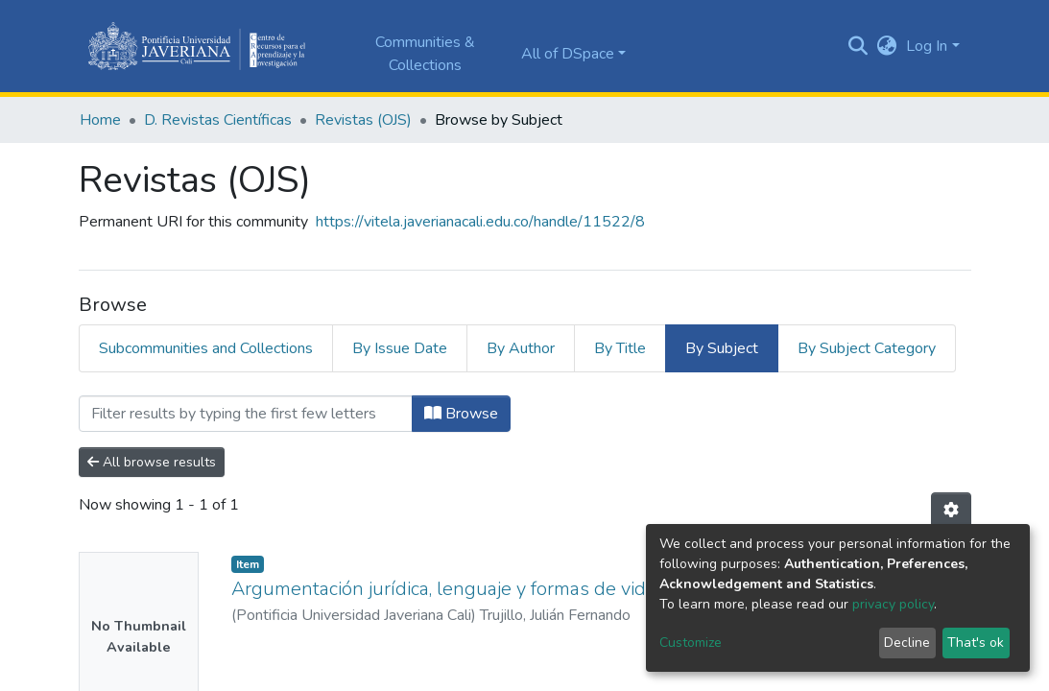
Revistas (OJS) (363, 120)
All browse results (151, 462)
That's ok (975, 642)
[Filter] (246, 413)
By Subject (721, 348)
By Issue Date (399, 348)
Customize (690, 642)
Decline (907, 642)
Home (100, 120)
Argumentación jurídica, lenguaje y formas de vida (443, 589)
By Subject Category (867, 348)
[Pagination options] (951, 510)
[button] (886, 46)
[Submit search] (857, 46)
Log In (926, 46)
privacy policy (893, 604)
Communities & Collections (425, 54)
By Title (620, 348)
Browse (461, 413)
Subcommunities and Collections (206, 348)
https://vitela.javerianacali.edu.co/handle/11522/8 (480, 221)
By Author (521, 348)
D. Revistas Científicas (218, 120)
